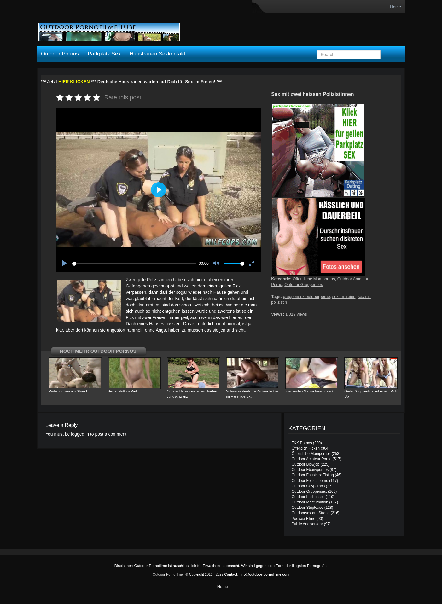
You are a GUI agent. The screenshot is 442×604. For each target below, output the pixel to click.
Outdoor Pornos (60, 54)
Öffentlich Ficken (306, 448)
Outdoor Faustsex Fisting (313, 475)
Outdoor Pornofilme (168, 574)
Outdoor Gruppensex (303, 284)
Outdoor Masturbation (310, 502)
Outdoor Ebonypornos (310, 470)
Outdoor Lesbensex (308, 497)
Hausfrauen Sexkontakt (157, 54)
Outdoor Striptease (307, 507)
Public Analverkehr (307, 524)
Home (395, 6)
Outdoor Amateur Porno (312, 459)
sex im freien (344, 296)
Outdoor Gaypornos (308, 486)
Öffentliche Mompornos (314, 278)
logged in (80, 434)
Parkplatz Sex (104, 54)
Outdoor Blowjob (306, 464)
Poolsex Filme (303, 518)
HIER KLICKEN (74, 81)
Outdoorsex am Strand (311, 513)
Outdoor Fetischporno (310, 481)
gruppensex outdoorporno (306, 296)
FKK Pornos (302, 443)
